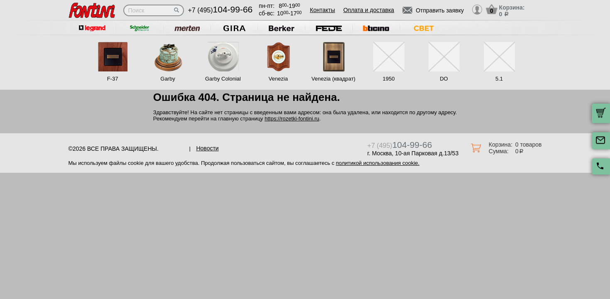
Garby (167, 79)
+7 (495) (220, 10)
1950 (389, 79)
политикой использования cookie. (377, 163)
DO (444, 79)
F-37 (112, 79)
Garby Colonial (223, 79)
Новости (207, 148)
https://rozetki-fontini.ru (292, 118)
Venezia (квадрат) (333, 79)
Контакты (322, 10)
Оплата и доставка (368, 10)
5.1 (499, 79)
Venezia (278, 79)
